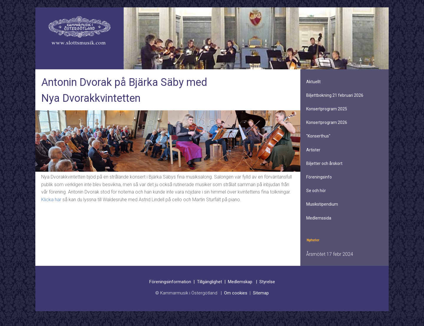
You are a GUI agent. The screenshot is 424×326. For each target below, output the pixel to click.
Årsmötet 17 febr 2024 (329, 254)
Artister (313, 150)
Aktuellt (313, 81)
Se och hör (316, 190)
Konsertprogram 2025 (326, 109)
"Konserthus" (318, 136)
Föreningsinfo (319, 177)
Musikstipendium (322, 204)
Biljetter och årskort (324, 163)
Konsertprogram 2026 (326, 122)
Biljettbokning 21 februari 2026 (334, 95)
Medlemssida (318, 218)
